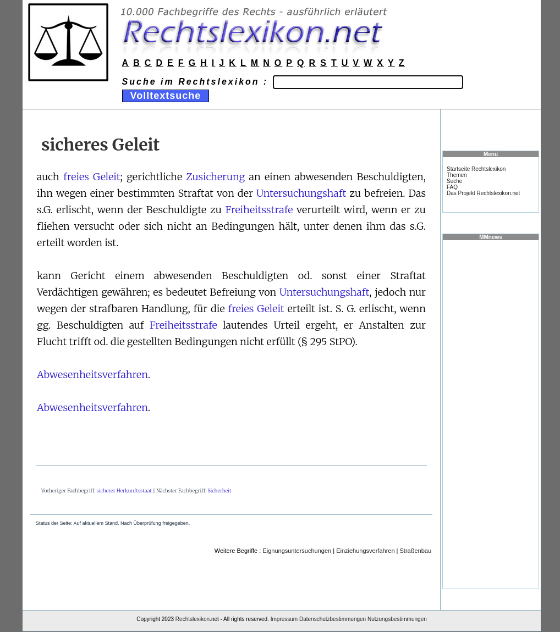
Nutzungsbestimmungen (397, 619)
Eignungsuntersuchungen (296, 550)
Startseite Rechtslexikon (476, 169)
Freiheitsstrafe (259, 209)
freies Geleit (91, 176)
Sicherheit (219, 490)
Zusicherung (215, 176)
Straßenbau (415, 550)
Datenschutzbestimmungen (332, 619)
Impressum (284, 619)
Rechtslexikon (192, 619)
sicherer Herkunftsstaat (124, 490)
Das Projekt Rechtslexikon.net (483, 193)
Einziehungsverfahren (365, 550)
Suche (454, 181)
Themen (457, 175)
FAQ (452, 187)
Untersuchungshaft (301, 193)
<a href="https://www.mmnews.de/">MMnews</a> (491, 414)
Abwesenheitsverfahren (92, 374)
